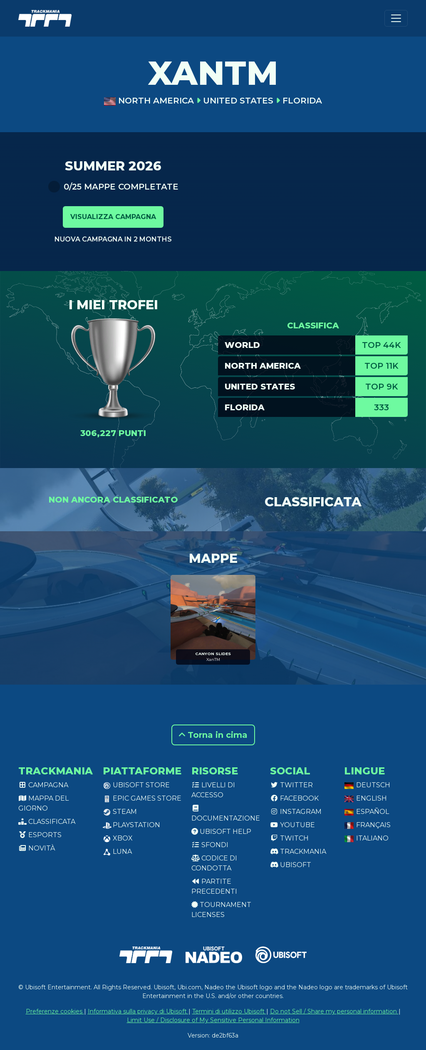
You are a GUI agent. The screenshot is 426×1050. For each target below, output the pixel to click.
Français (367, 825)
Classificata (46, 822)
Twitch (289, 838)
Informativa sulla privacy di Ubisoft (138, 1011)
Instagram (296, 812)
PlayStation (131, 825)
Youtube (292, 825)
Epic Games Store (142, 798)
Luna (117, 851)
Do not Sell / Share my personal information (334, 1011)
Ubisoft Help (221, 832)
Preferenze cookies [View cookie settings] (55, 1011)
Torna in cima (213, 735)
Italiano (366, 838)
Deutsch (367, 785)
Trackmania (298, 851)
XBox (118, 838)
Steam (120, 812)
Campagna (43, 785)
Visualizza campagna (113, 217)
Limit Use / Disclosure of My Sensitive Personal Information (213, 1020)
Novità (36, 848)
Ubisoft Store (136, 785)
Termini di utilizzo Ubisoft (229, 1011)
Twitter (291, 785)
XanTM (213, 659)
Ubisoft (290, 865)
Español (366, 812)
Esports (40, 835)
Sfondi (209, 845)
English (365, 798)
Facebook (294, 798)
